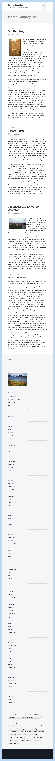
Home (9, 359)
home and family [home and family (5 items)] (23, 726)
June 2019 (10, 502)
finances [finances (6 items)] (30, 723)
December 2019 (11, 493)
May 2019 (10, 505)
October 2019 (11, 496)
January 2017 (11, 531)
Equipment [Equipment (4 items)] (17, 723)
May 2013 (10, 626)
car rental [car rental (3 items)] (37, 717)
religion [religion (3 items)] (37, 734)
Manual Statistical (12, 402)
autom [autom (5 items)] (18, 717)
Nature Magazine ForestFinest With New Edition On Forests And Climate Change (27, 409)
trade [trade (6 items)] (33, 740)
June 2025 (10, 426)
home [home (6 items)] (15, 726)
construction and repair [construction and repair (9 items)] (15, 720)
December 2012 (11, 639)
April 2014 (10, 591)
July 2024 (10, 439)
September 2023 (12, 445)
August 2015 (11, 572)
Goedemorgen (37, 753)
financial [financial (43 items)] (36, 723)
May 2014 (10, 588)
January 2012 (11, 671)
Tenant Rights (16, 130)
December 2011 (11, 674)
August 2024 (11, 435)
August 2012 (11, 648)
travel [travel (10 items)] (37, 740)
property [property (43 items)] (11, 734)
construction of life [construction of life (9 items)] (28, 720)
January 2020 (11, 489)
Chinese (10, 366)
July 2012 (10, 651)
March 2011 (10, 696)
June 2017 (10, 515)
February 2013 (11, 632)
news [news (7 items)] (29, 729)
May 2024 (10, 442)
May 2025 (10, 429)
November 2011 (11, 677)
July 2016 (10, 550)
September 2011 (12, 683)
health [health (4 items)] (41, 723)
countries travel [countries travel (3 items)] (39, 720)
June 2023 (10, 451)
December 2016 (11, 534)
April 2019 (10, 509)
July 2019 (10, 499)
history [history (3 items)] (10, 726)
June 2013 (10, 623)
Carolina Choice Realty (16, 5)
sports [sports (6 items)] (22, 737)
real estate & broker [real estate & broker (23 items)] (28, 734)
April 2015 (10, 578)
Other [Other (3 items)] (21, 731)
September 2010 (12, 702)
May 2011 (10, 690)
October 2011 (11, 680)
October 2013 (11, 610)
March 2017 (10, 524)
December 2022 (11, 455)
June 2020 (10, 474)
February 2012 (11, 667)
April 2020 (10, 480)
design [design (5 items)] (10, 723)
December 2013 (11, 604)
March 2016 (10, 563)
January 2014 (11, 601)
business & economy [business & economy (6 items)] (27, 717)
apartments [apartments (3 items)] (36, 714)
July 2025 (10, 423)
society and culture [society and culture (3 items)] (13, 737)
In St (20, 304)
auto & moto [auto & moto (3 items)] (12, 717)
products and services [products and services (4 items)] (38, 731)
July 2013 (10, 620)
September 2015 (12, 569)
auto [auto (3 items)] (42, 714)
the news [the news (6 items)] (16, 740)
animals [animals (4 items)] (29, 714)
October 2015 (11, 566)
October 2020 (11, 467)
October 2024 (11, 432)
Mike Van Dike (16, 34)
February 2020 (11, 486)
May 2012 (10, 658)
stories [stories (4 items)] (10, 740)
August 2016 (11, 547)
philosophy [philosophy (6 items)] (28, 731)
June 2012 (10, 655)
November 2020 (11, 464)
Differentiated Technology (14, 399)
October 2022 (11, 458)
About (9, 363)
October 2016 (11, 540)
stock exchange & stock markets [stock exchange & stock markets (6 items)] (34, 737)
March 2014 (10, 594)
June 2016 (10, 553)
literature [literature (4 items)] (43, 726)
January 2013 (11, 636)
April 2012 (10, 661)
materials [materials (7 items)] (11, 729)
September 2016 (12, 543)
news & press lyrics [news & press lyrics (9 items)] (37, 729)
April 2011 (10, 693)
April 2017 (10, 521)
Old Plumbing (16, 31)
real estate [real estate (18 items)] (18, 734)
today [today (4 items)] (22, 740)
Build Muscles (11, 405)
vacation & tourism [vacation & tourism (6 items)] (13, 743)
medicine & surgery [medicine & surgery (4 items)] (20, 729)
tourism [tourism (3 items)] (28, 740)
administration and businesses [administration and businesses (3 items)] (17, 714)
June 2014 (10, 585)
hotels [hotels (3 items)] (31, 726)
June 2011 (10, 686)
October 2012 (11, 642)
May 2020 (10, 477)
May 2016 (10, 556)
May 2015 (10, 575)
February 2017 (11, 528)
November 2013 (11, 607)
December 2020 (11, 461)
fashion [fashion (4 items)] (24, 723)
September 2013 (12, 613)
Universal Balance (12, 396)
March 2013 (10, 629)
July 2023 (10, 448)
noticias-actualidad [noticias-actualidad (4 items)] (13, 731)
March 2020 (10, 483)
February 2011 (11, 699)
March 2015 (10, 582)
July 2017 (10, 512)
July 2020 (10, 470)
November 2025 (11, 420)
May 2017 (10, 518)
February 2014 (11, 597)
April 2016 (10, 559)
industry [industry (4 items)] (37, 726)
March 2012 (10, 664)
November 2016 (11, 537)
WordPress (30, 753)
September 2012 (12, 645)
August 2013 (11, 617)
